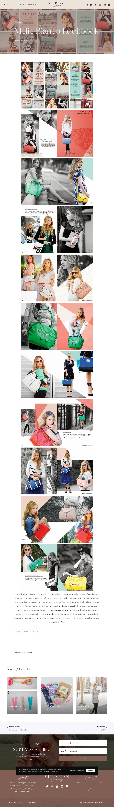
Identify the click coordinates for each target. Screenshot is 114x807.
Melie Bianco (37, 631)
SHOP (78, 788)
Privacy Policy (32, 802)
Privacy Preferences (77, 770)
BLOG (90, 782)
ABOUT (102, 782)
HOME (79, 782)
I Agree (90, 770)
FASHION (18, 23)
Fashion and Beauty (21, 631)
